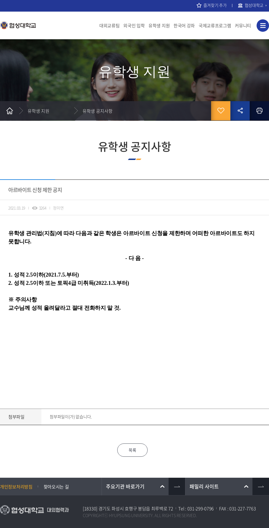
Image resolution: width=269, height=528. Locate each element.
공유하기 (240, 110)
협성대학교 (254, 5)
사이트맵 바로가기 (263, 25)
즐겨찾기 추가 (215, 5)
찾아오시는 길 (56, 486)
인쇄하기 (259, 110)
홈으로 (9, 110)
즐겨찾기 (220, 110)
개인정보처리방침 (16, 486)
